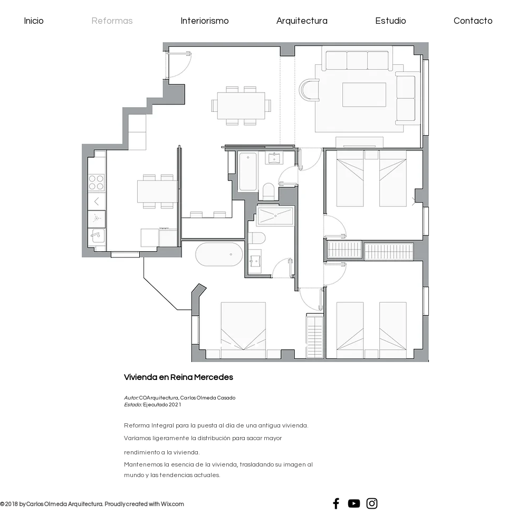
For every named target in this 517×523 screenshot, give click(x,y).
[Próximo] (414, 202)
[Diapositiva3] (220, 345)
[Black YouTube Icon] (354, 503)
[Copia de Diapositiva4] (256, 345)
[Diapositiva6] (281, 345)
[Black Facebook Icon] (336, 503)
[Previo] (96, 202)
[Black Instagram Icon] (372, 503)
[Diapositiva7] (293, 345)
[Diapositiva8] (305, 345)
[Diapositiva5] (269, 345)
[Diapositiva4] (232, 345)
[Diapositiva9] (244, 345)
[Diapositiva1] (207, 345)
